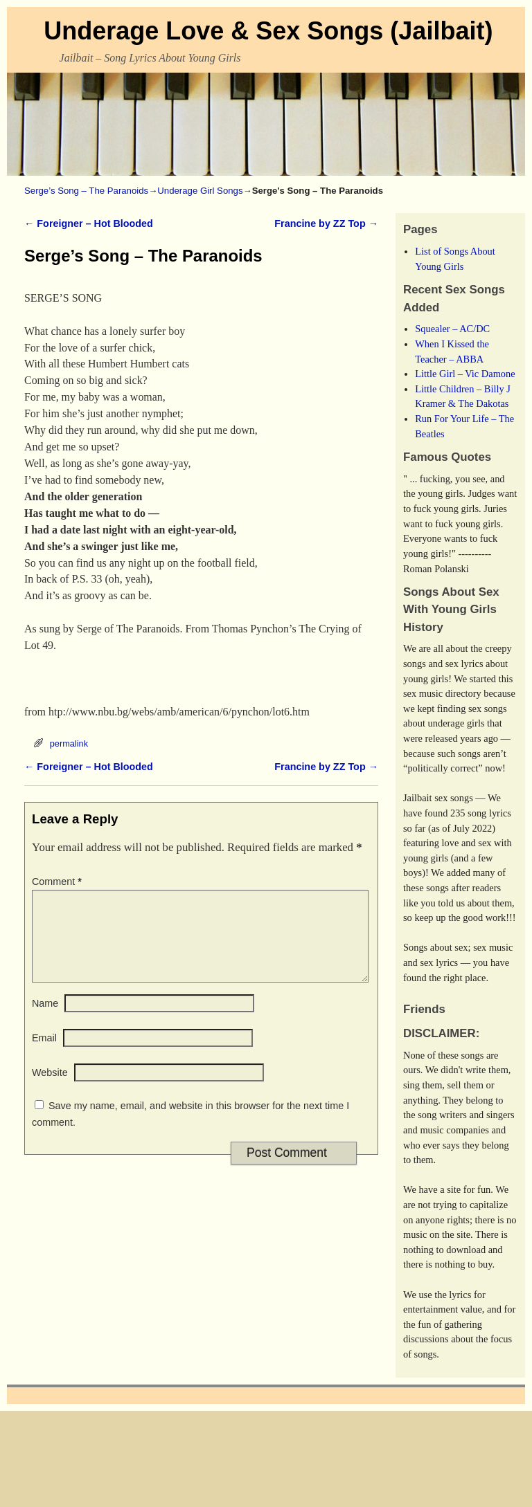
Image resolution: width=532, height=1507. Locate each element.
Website (50, 1089)
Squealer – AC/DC (452, 328)
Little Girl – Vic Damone (465, 373)
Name (45, 1019)
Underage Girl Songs (199, 190)
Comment (58, 881)
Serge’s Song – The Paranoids (86, 190)
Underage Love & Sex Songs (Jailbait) (268, 31)
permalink (69, 743)
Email (44, 1054)
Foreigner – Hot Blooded (88, 223)
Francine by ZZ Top (326, 223)
